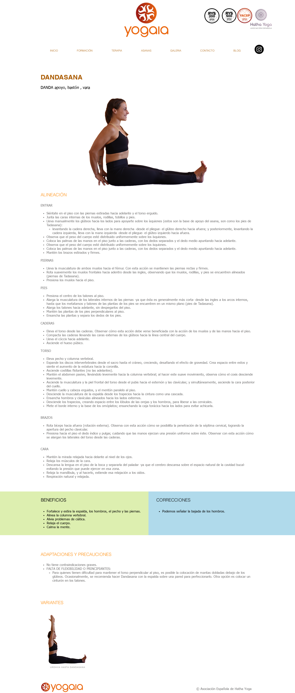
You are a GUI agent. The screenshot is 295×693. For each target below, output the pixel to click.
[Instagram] (259, 49)
